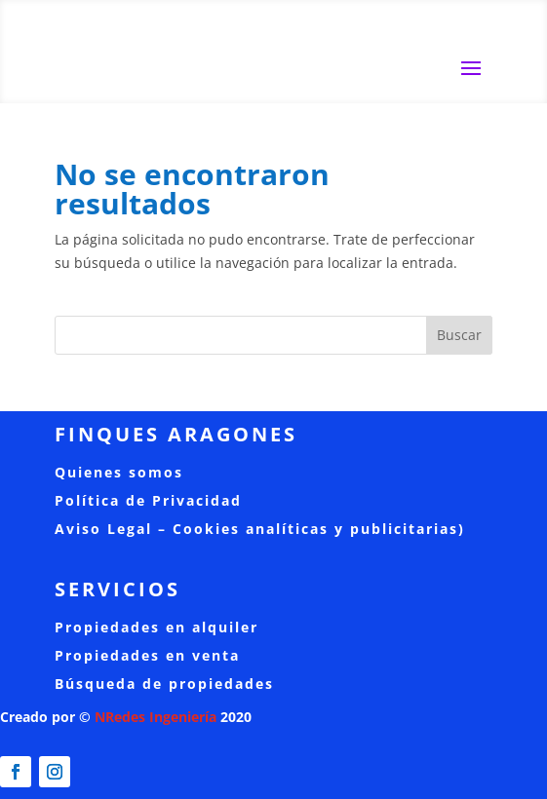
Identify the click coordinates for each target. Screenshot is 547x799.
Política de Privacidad (148, 500)
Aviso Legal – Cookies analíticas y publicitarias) (260, 528)
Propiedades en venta (147, 655)
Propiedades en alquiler (156, 627)
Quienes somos (119, 472)
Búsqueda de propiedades (164, 683)
